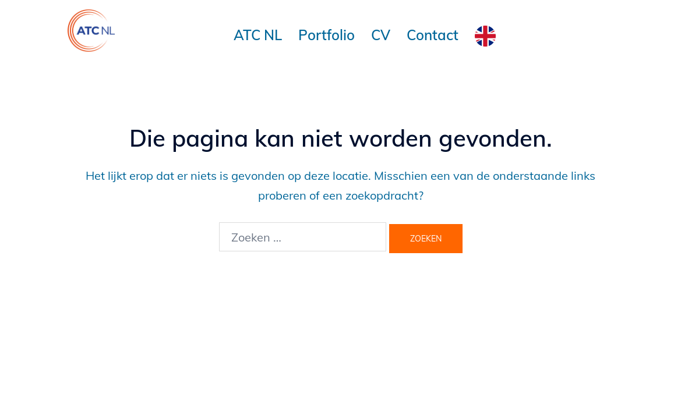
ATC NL (258, 35)
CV (380, 35)
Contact (432, 35)
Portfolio (326, 35)
